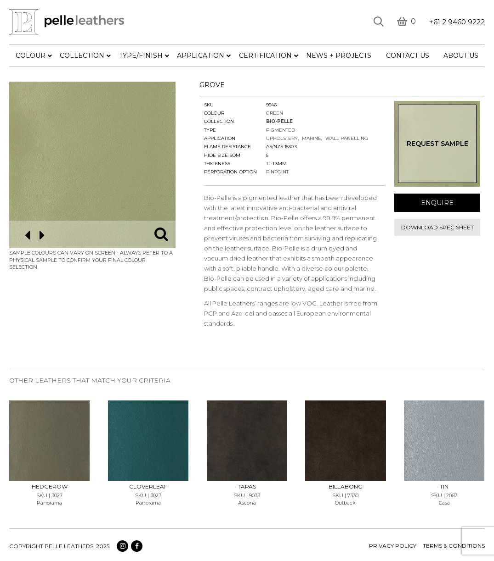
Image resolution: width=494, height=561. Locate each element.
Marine (311, 138)
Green (274, 113)
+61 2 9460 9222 (457, 21)
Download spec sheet (437, 227)
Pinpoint (277, 172)
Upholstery (282, 138)
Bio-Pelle (279, 121)
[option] (92, 165)
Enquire (437, 203)
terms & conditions (454, 545)
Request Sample (437, 143)
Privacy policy (392, 545)
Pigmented (280, 130)
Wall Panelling (346, 138)
